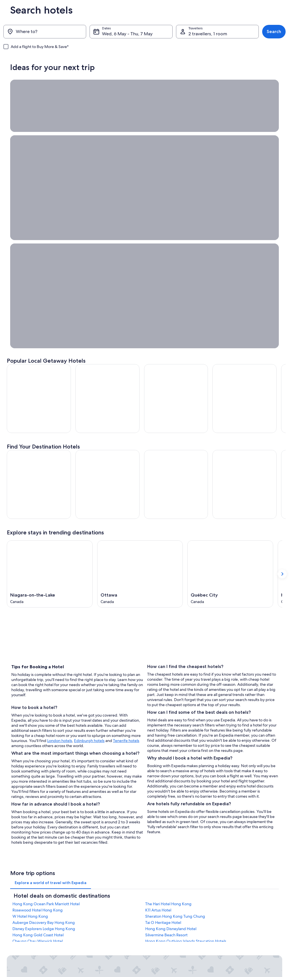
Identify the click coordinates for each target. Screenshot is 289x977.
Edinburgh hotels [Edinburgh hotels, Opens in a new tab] (89, 543)
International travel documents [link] (245, 921)
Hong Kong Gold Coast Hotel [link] (38, 739)
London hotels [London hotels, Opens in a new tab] (59, 543)
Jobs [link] (10, 894)
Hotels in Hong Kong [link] (94, 894)
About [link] (11, 885)
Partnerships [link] (16, 912)
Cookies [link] (156, 894)
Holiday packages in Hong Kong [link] (103, 912)
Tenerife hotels (126, 543)
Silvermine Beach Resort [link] (166, 739)
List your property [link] (20, 903)
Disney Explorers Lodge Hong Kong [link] (43, 733)
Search (274, 31)
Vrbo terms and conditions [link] (170, 921)
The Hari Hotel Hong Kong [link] (168, 708)
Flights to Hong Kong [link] (94, 921)
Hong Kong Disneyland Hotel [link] (170, 733)
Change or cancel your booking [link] (246, 894)
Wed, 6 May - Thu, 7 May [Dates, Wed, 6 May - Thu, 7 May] (127, 34)
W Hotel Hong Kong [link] (30, 721)
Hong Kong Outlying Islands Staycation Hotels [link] (185, 745)
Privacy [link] (155, 885)
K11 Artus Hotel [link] (158, 714)
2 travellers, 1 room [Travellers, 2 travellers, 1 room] (207, 34)
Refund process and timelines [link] (245, 903)
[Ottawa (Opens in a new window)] (140, 376)
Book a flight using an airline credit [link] (248, 912)
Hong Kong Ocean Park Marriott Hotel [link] (46, 708)
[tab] (50, 687)
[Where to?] (44, 31)
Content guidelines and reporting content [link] (182, 930)
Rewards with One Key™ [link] (97, 939)
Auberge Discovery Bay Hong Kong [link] (43, 727)
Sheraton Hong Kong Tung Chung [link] (175, 721)
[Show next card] (282, 376)
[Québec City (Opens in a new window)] (230, 376)
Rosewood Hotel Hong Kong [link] (37, 714)
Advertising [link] (15, 921)
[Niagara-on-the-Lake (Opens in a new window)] (50, 376)
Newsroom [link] (15, 930)
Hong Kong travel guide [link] (97, 885)
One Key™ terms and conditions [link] (174, 912)
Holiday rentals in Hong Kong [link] (101, 903)
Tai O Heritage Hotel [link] (163, 727)
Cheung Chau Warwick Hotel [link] (37, 745)
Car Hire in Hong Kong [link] (96, 930)
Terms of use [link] (160, 903)
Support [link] (228, 885)
